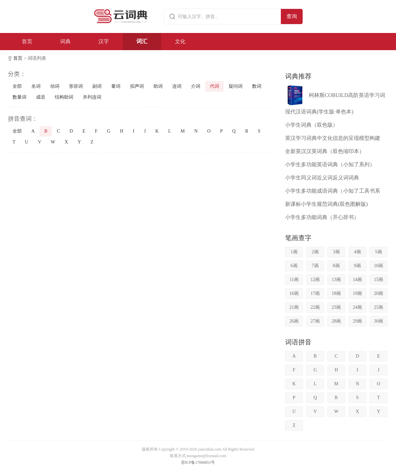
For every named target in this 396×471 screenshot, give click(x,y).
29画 (357, 321)
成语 (40, 97)
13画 (336, 279)
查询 (291, 16)
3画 (336, 251)
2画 (315, 251)
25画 (378, 307)
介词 (195, 86)
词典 (65, 41)
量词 (115, 86)
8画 (336, 265)
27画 (315, 321)
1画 (294, 251)
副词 (97, 86)
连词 (177, 86)
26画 (294, 321)
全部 (17, 86)
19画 (357, 293)
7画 (315, 265)
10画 (378, 265)
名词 (36, 86)
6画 (294, 265)
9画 (357, 265)
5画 (378, 251)
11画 (293, 279)
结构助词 (64, 97)
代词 (214, 86)
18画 (336, 293)
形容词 (76, 86)
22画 (315, 307)
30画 (378, 321)
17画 (315, 293)
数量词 (19, 97)
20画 (378, 293)
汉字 (103, 41)
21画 (294, 307)
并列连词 (92, 97)
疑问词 (236, 86)
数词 (256, 86)
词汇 (142, 41)
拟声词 (137, 86)
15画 (378, 279)
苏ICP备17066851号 (198, 462)
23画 (336, 307)
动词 (54, 86)
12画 (315, 279)
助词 (158, 86)
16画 (294, 293)
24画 (357, 307)
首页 (27, 41)
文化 (180, 41)
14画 (357, 279)
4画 (357, 251)
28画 (336, 321)
